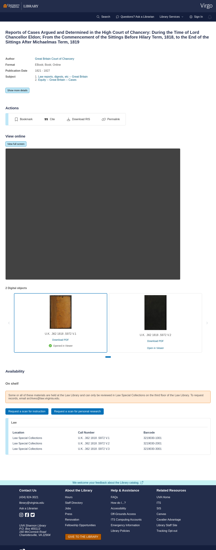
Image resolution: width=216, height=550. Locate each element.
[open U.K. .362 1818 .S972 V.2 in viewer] (155, 348)
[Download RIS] (78, 119)
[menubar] (149, 17)
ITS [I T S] (159, 502)
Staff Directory (74, 502)
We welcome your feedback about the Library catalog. (107, 482)
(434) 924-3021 (28, 497)
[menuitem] (103, 17)
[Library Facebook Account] (28, 515)
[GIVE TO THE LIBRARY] (83, 537)
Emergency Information (125, 525)
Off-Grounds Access (123, 514)
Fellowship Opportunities (80, 525)
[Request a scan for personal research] (77, 411)
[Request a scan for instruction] (26, 411)
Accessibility (118, 508)
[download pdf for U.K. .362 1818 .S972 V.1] (60, 339)
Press (68, 514)
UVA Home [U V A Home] (163, 497)
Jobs (68, 508)
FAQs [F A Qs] (114, 497)
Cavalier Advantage (169, 519)
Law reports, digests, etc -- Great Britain (63, 76)
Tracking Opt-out (167, 530)
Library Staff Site (167, 525)
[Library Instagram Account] (22, 515)
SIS (159, 508)
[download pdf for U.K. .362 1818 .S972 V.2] (155, 341)
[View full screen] (15, 144)
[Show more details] (17, 90)
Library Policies (120, 530)
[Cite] (49, 119)
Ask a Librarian (28, 508)
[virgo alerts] (209, 17)
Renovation (72, 519)
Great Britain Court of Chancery (54, 58)
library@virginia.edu (31, 502)
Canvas (161, 514)
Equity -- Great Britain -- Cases (57, 79)
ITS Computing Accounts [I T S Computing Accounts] (126, 519)
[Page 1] (108, 357)
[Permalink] (111, 119)
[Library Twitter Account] (33, 515)
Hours (69, 497)
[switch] (23, 119)
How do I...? (118, 502)
